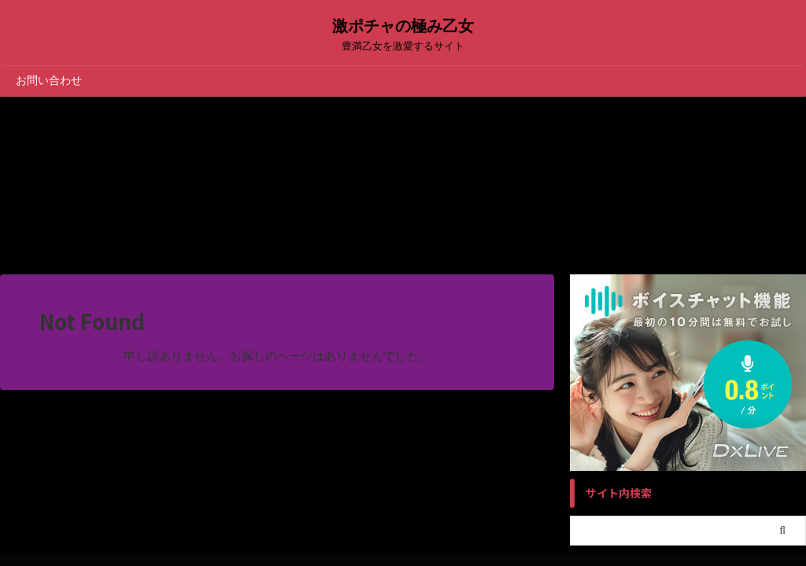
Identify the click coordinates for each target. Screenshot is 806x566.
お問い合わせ (49, 80)
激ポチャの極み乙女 (403, 26)
